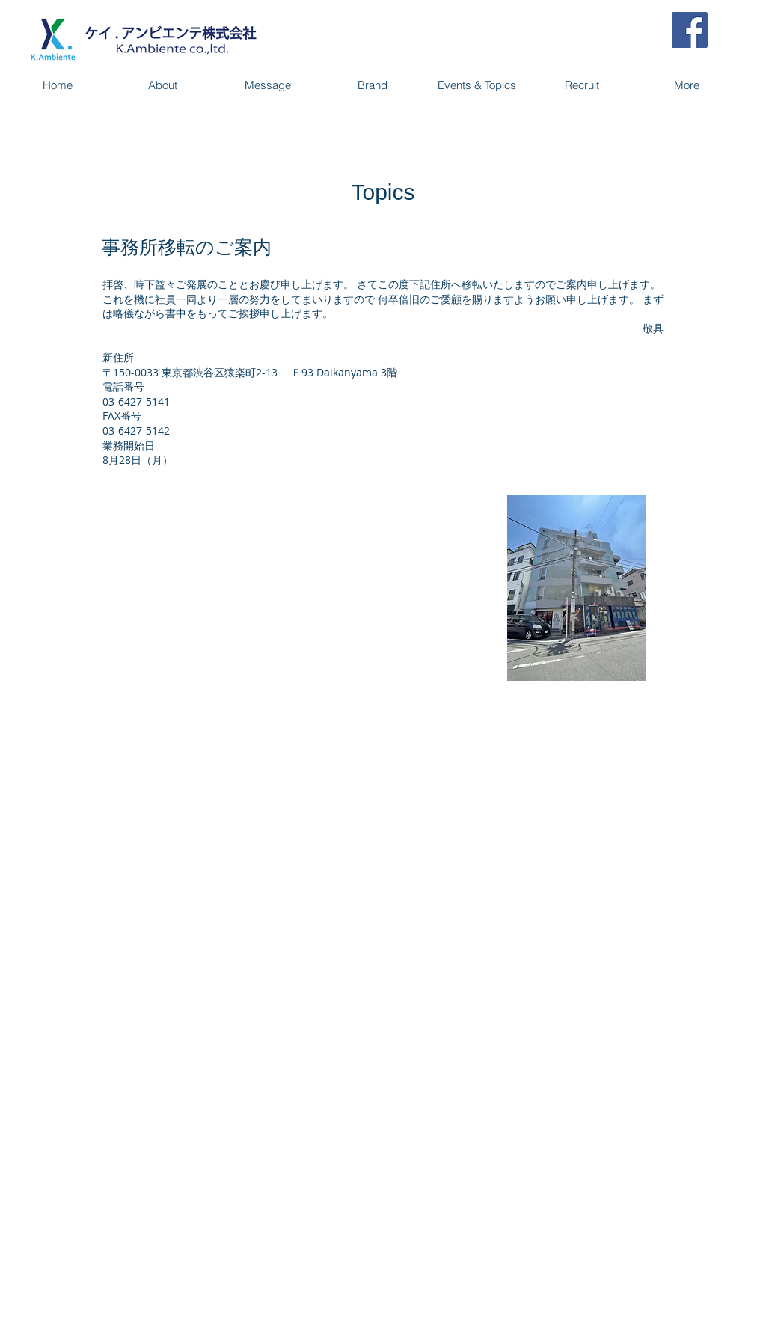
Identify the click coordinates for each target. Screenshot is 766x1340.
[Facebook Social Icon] (690, 30)
